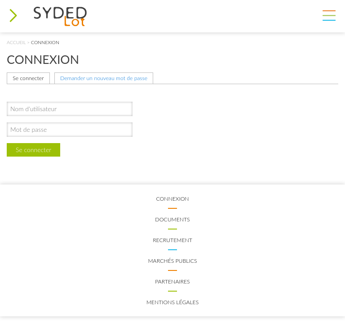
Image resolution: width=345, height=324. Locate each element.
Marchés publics (172, 260)
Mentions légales (172, 302)
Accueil (16, 42)
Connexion (172, 198)
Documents (172, 219)
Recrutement (172, 240)
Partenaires (172, 281)
